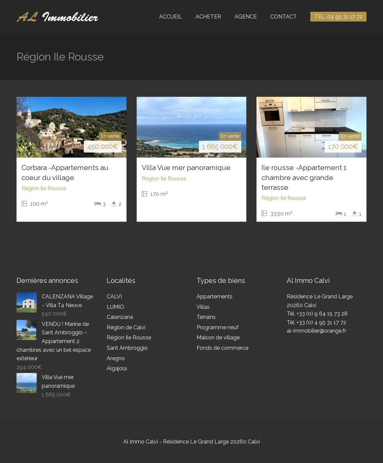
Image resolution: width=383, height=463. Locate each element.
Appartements (215, 296)
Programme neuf (218, 327)
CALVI (114, 296)
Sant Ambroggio (127, 348)
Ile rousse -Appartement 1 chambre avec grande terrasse (304, 177)
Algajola (117, 368)
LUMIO (115, 307)
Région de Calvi (126, 327)
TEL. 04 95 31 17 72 (338, 16)
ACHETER (208, 16)
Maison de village (218, 337)
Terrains (206, 317)
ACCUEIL (170, 16)
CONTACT (283, 16)
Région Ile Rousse (129, 337)
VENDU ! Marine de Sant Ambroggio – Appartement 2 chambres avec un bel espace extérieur (53, 341)
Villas (203, 307)
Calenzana (120, 317)
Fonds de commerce (222, 348)
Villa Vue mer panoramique (186, 167)
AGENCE (246, 16)
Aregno (116, 358)
